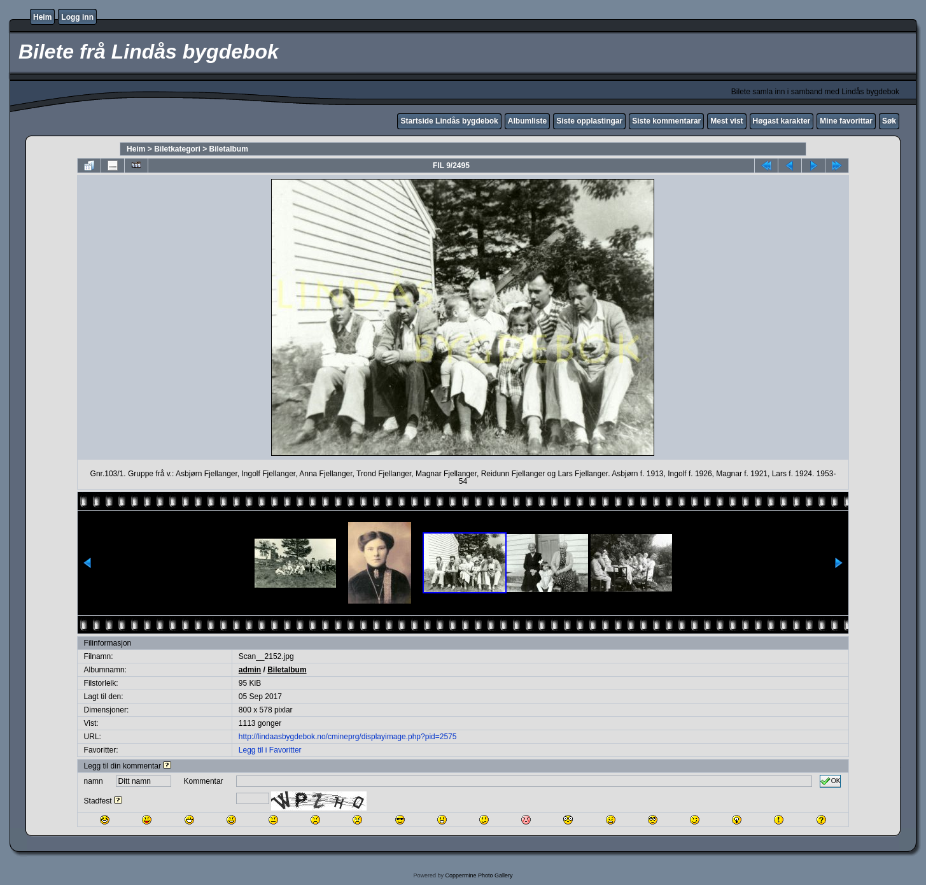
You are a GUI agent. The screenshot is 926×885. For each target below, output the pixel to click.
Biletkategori (177, 149)
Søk (889, 121)
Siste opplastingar (589, 121)
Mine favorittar (846, 121)
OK (830, 781)
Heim (42, 17)
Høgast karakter (782, 121)
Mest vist (726, 121)
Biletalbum (228, 149)
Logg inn (77, 17)
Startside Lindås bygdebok (449, 121)
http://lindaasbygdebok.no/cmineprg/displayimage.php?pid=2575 (348, 736)
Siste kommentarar (666, 121)
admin (250, 669)
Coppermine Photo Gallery (478, 875)
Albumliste (527, 121)
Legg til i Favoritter (270, 750)
